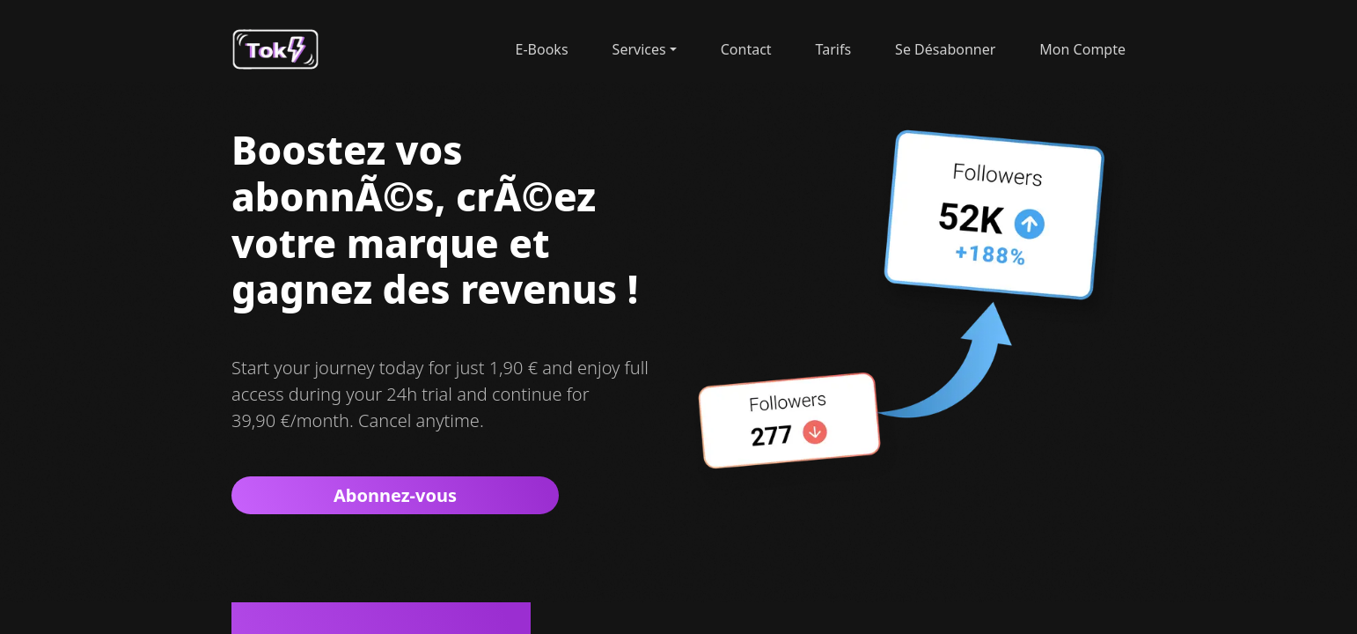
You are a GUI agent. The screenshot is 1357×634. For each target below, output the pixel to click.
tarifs (834, 49)
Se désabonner (945, 49)
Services (639, 49)
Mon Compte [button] (1082, 49)
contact (746, 49)
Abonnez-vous (395, 495)
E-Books (542, 49)
